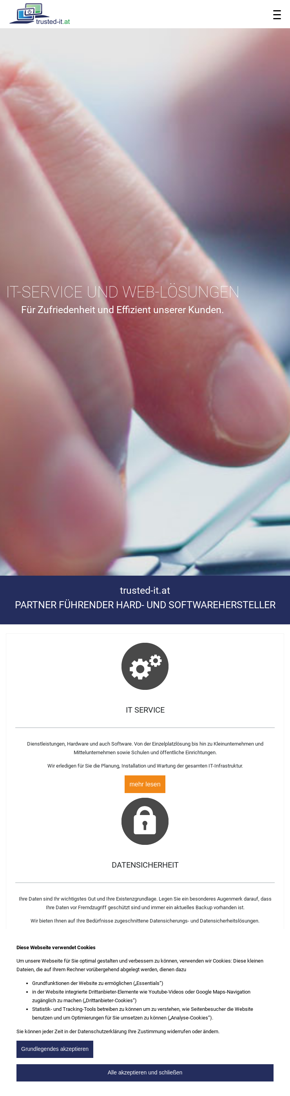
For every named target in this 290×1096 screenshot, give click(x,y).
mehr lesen (144, 784)
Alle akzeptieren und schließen (145, 1072)
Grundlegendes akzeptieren (55, 1049)
